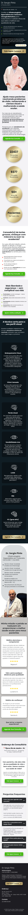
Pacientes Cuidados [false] (14, 156)
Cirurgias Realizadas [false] (14, 176)
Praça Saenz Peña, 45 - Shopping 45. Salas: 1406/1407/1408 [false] (14, 751)
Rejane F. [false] (14, 664)
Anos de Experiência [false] (14, 196)
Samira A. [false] (14, 715)
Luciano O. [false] (14, 692)
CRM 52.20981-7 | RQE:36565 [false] (11, 560)
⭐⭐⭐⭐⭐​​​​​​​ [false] (14, 661)
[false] (14, 2)
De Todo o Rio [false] (14, 216)
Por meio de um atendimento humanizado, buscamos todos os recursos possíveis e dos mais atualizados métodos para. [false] (13, 118)
